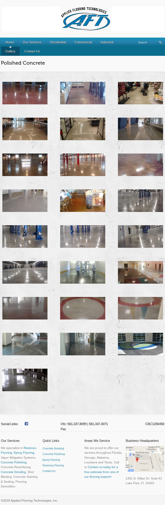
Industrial (107, 42)
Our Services (32, 42)
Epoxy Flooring (24, 452)
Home (9, 42)
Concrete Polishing (13, 462)
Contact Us (32, 51)
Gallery (10, 51)
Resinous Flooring (53, 465)
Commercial (83, 42)
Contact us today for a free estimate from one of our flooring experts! (101, 471)
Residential (58, 42)
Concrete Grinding (13, 472)
